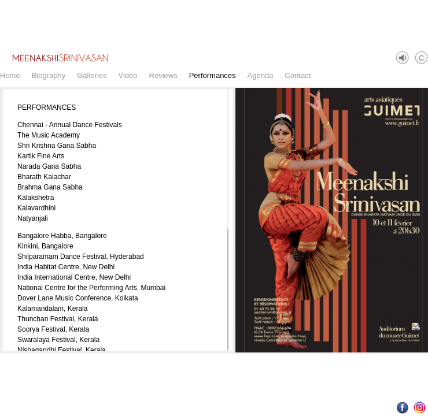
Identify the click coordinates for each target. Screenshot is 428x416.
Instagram (420, 408)
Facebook (403, 408)
